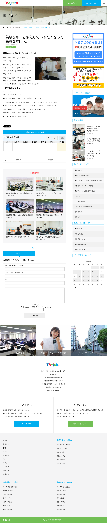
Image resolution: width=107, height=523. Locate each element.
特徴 (4, 448)
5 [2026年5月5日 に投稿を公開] (79, 271)
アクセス (6, 466)
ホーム (5, 440)
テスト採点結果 (80, 201)
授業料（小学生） (62, 448)
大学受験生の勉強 (80, 244)
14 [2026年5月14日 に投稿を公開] (88, 276)
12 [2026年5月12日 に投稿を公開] (79, 276)
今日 (62, 138)
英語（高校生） (62, 509)
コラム (5, 463)
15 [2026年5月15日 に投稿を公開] (92, 276)
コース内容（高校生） (64, 487)
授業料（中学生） (9, 490)
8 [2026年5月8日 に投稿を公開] (92, 271)
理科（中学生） (8, 502)
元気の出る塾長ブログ (82, 175)
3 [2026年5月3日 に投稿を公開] (101, 267)
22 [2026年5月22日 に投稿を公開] (92, 280)
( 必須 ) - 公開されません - (15, 272)
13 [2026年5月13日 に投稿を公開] (83, 276)
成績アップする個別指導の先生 (85, 191)
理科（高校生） (62, 502)
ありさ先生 (78, 212)
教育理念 (6, 444)
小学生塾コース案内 (64, 440)
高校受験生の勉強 (80, 239)
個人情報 (6, 470)
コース (5, 451)
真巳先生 (77, 217)
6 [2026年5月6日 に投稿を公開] (83, 271)
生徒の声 (10, 47)
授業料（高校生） (62, 490)
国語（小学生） (62, 452)
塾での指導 (78, 229)
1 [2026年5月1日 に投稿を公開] (92, 267)
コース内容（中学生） (10, 487)
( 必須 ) (14, 265)
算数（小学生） (62, 456)
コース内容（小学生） (64, 445)
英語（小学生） (62, 460)
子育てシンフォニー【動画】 (84, 186)
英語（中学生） (8, 509)
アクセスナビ (27, 424)
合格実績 (6, 455)
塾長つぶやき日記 (80, 249)
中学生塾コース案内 (10, 482)
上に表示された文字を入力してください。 (35, 307)
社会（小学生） (62, 463)
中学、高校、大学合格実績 (83, 206)
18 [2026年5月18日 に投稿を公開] (74, 280)
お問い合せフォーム (80, 424)
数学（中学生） (8, 498)
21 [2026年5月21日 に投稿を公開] (88, 280)
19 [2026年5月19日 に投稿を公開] (79, 280)
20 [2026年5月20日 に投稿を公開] (83, 280)
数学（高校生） (62, 498)
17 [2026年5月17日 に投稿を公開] (101, 276)
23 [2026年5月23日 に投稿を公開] (97, 280)
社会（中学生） (8, 505)
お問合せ (6, 474)
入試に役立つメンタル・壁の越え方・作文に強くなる (88, 181)
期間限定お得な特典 (79, 108)
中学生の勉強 (79, 234)
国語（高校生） (62, 494)
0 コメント (19, 253)
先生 (4, 459)
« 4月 (74, 287)
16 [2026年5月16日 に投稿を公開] (97, 276)
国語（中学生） (8, 494)
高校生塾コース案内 (64, 482)
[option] (88, 106)
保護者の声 (78, 170)
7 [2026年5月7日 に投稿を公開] (88, 271)
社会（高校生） (62, 505)
